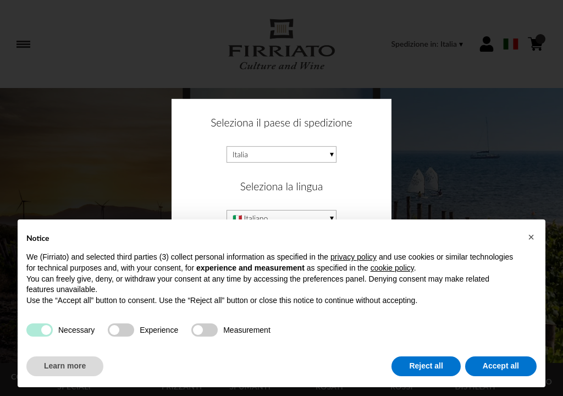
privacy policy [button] (353, 256)
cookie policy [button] (392, 267)
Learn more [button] (65, 365)
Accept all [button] (501, 365)
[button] (531, 237)
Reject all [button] (426, 365)
